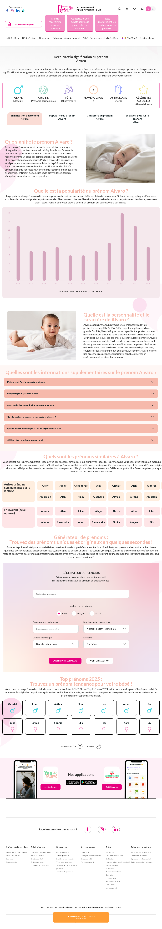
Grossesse (61, 847)
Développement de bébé (114, 856)
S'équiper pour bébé (113, 881)
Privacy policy (81, 907)
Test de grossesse (37, 862)
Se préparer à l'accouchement (91, 856)
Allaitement (110, 868)
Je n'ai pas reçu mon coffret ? (141, 852)
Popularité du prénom (62, 117)
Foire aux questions (141, 847)
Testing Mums (146, 38)
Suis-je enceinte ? (37, 859)
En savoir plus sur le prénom (137, 118)
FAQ (43, 907)
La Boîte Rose (13, 38)
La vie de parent (111, 888)
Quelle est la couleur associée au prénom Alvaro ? (31, 417)
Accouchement (88, 847)
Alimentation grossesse (64, 862)
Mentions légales (66, 907)
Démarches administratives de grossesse (66, 866)
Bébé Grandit (110, 885)
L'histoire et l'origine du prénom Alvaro (26, 382)
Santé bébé (110, 859)
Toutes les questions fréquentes (142, 862)
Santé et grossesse (62, 856)
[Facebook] (7, 10)
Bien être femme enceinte (65, 859)
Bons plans (9, 859)
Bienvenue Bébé (86, 859)
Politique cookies (95, 907)
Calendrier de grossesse (64, 872)
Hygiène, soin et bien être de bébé (118, 862)
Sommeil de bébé (112, 865)
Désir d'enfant (38, 847)
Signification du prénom (25, 117)
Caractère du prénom (100, 117)
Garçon (81, 613)
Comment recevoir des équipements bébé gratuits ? (141, 857)
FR (148, 9)
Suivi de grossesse (62, 852)
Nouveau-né (110, 852)
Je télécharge (50, 787)
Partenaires (52, 907)
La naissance (85, 852)
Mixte (98, 613)
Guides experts (11, 862)
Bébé (108, 847)
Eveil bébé (109, 875)
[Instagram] (12, 10)
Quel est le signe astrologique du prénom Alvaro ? (31, 405)
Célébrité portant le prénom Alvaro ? (25, 440)
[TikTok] (23, 10)
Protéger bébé (111, 878)
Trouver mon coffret (13, 856)
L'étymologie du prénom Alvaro (22, 393)
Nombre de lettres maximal (96, 622)
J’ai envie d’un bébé (37, 856)
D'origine (87, 637)
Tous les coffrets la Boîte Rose (16, 852)
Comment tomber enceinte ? (40, 865)
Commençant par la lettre (45, 622)
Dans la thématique (42, 637)
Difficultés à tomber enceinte (41, 852)
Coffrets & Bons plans (24, 24)
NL (153, 9)
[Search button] (119, 8)
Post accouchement (87, 862)
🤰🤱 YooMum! (129, 38)
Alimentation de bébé (113, 872)
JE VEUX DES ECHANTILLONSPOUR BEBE (81, 917)
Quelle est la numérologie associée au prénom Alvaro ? (34, 428)
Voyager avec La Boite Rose (104, 38)
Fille (64, 613)
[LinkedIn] (18, 10)
